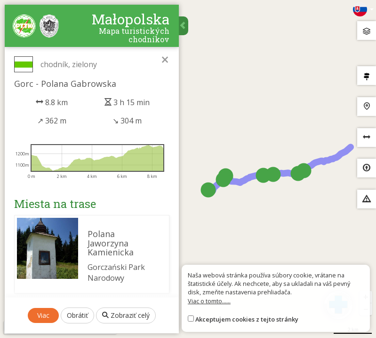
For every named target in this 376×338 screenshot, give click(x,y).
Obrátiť (77, 315)
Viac (43, 315)
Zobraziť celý (126, 315)
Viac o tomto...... (209, 301)
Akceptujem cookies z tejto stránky (246, 319)
